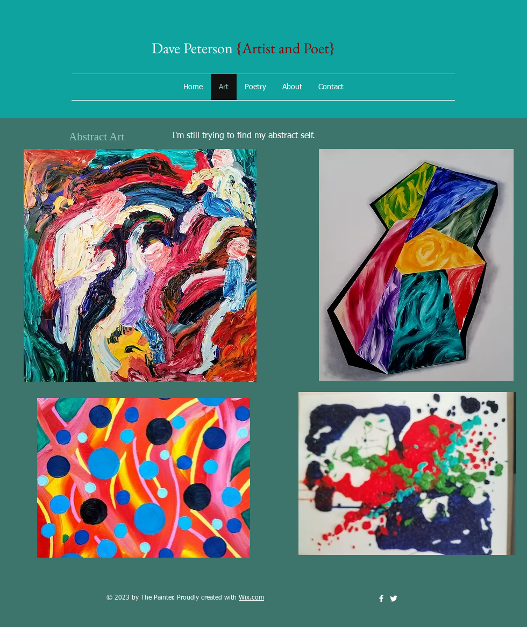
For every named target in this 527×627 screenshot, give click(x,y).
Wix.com (251, 598)
